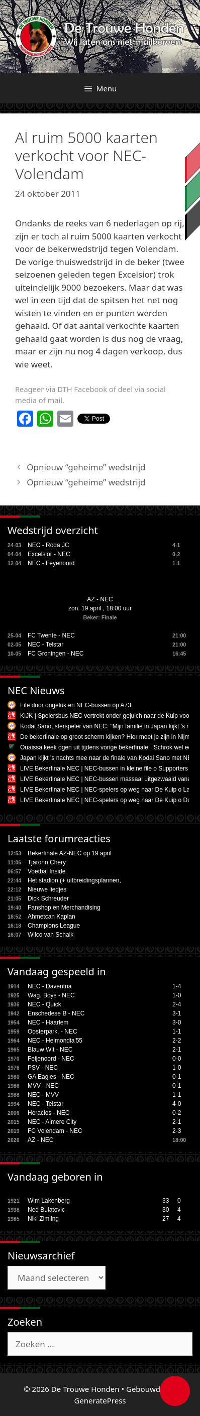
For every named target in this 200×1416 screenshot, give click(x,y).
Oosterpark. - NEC (52, 1031)
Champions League (54, 925)
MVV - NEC (43, 1085)
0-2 (176, 1112)
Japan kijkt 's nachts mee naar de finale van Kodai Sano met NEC (108, 757)
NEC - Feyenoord (51, 563)
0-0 (176, 1058)
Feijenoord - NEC (51, 1058)
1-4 (176, 986)
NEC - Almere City (52, 1121)
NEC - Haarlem (48, 1022)
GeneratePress (100, 1400)
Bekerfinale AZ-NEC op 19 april (70, 853)
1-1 (176, 1031)
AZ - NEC (100, 599)
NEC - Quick (44, 1004)
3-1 (176, 1013)
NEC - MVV (43, 1094)
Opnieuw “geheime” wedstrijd (86, 467)
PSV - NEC (43, 1067)
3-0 (176, 1022)
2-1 (176, 1049)
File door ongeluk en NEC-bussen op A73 (75, 705)
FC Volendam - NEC (55, 1130)
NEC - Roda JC (48, 545)
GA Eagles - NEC (51, 1076)
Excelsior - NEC (49, 554)
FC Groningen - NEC (55, 653)
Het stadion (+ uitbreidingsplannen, (74, 880)
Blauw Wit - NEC (50, 1049)
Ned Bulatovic (46, 1209)
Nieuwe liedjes (47, 889)
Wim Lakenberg (49, 1200)
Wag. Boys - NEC (51, 995)
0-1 (176, 1076)
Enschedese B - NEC (56, 1013)
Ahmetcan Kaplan (51, 916)
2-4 (176, 1004)
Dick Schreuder (48, 898)
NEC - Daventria (49, 986)
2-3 (176, 1130)
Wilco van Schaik (50, 934)
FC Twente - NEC (51, 635)
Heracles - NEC (48, 1112)
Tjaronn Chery (47, 862)
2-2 (176, 1040)
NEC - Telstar (45, 644)
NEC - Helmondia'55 (55, 1040)
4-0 (176, 1103)
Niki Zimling (43, 1218)
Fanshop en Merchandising (64, 907)
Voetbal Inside (46, 871)
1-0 (176, 995)
